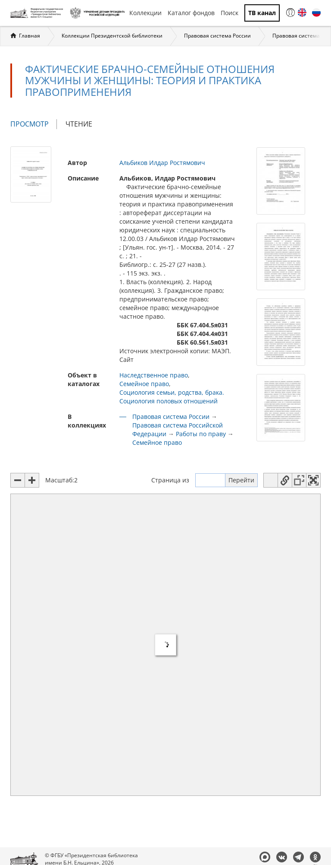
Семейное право (144, 384)
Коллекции (145, 13)
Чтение (79, 124)
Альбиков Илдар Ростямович (162, 162)
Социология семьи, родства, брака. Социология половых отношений (171, 396)
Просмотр (33, 124)
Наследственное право (153, 375)
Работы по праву (201, 434)
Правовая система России (217, 35)
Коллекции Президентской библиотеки (112, 35)
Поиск (229, 13)
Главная (29, 35)
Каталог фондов (191, 13)
